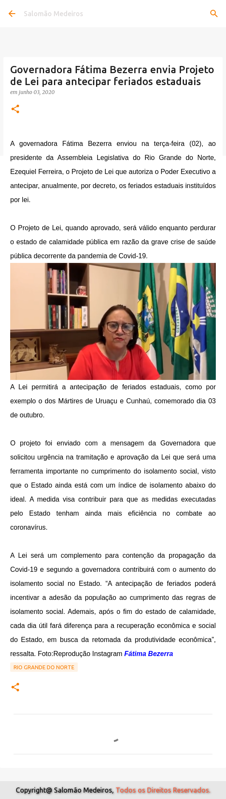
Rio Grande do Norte (44, 667)
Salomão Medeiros (53, 13)
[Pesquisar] (214, 13)
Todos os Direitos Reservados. (163, 790)
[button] (15, 109)
